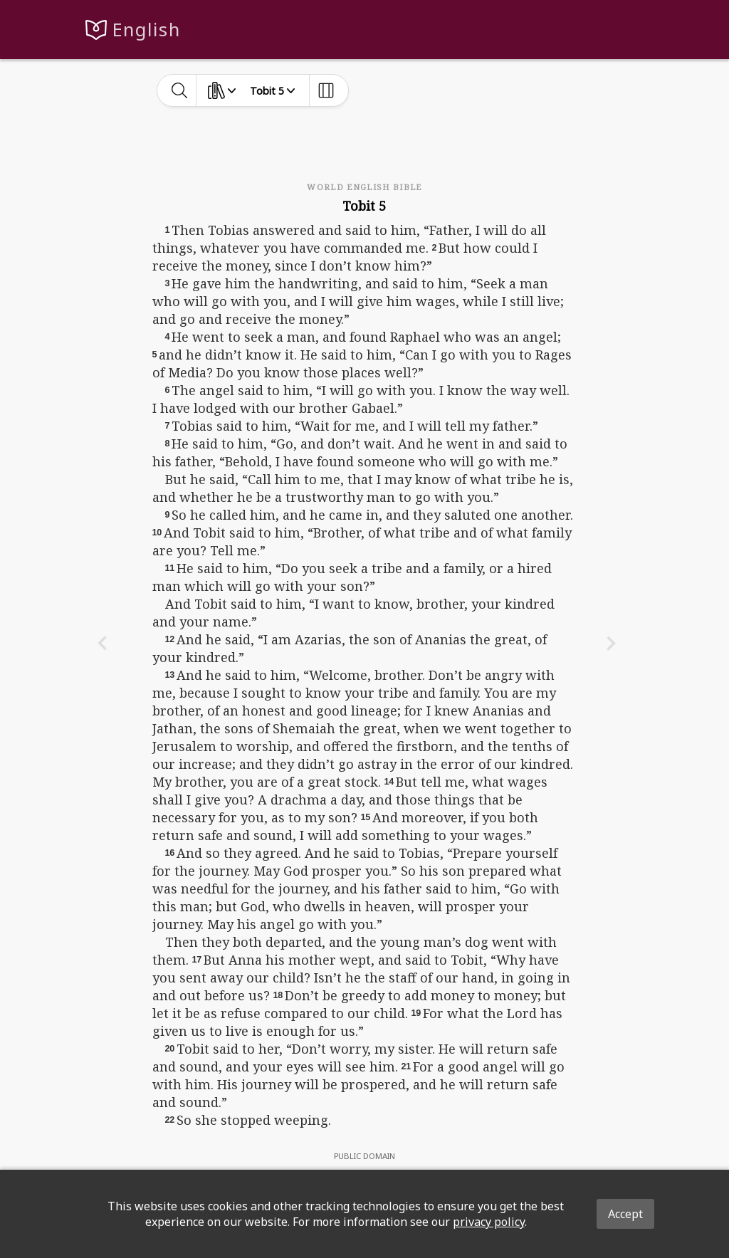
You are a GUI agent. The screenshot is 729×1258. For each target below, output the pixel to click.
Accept (625, 1214)
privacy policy (489, 1222)
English (146, 29)
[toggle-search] (179, 90)
